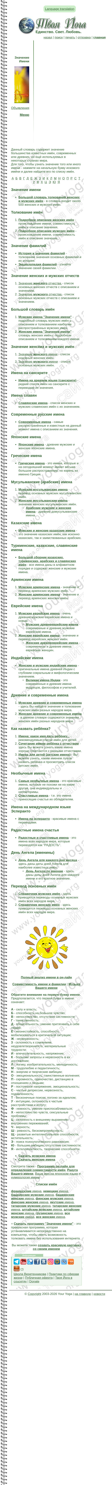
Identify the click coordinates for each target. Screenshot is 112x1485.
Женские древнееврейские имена (52, 643)
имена (26, 1191)
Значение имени (37, 354)
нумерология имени (25, 1177)
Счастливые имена (33, 795)
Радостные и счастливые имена (43, 837)
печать (70, 37)
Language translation (59, 9)
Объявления (20, 108)
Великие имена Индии (43, 680)
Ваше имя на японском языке (56, 1173)
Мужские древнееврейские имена (52, 624)
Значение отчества (40, 283)
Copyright (34, 1294)
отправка (84, 37)
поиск (59, 37)
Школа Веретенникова (30, 1274)
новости (99, 1294)
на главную (83, 1294)
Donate (34, 1281)
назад (48, 37)
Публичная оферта (39, 1278)
